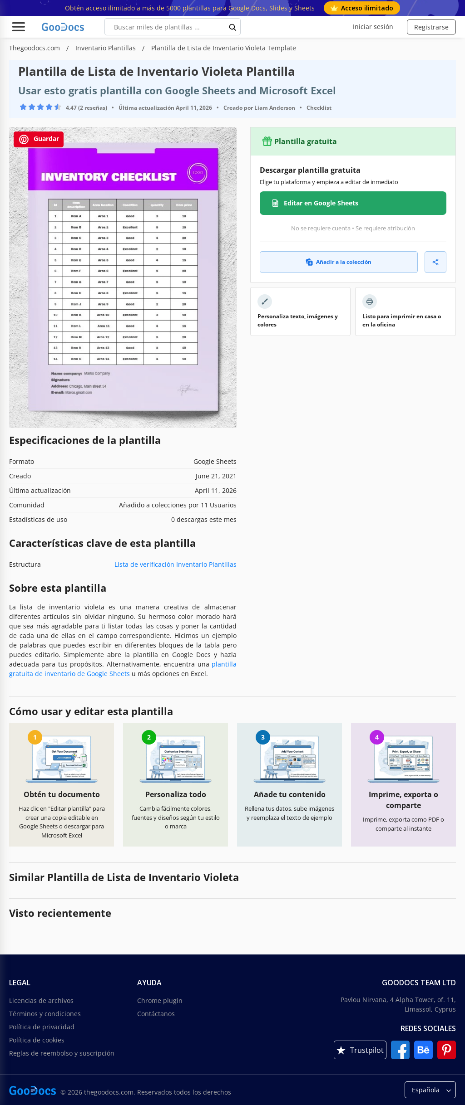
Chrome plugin (160, 1000)
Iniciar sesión (373, 26)
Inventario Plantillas (106, 48)
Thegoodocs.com (35, 48)
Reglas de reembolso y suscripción (61, 1053)
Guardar (38, 139)
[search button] (232, 26)
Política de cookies (36, 1040)
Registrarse (431, 27)
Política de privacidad (41, 1026)
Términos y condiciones (45, 1013)
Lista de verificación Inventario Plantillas (175, 564)
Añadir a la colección (338, 262)
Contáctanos (156, 1013)
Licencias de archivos (41, 1000)
